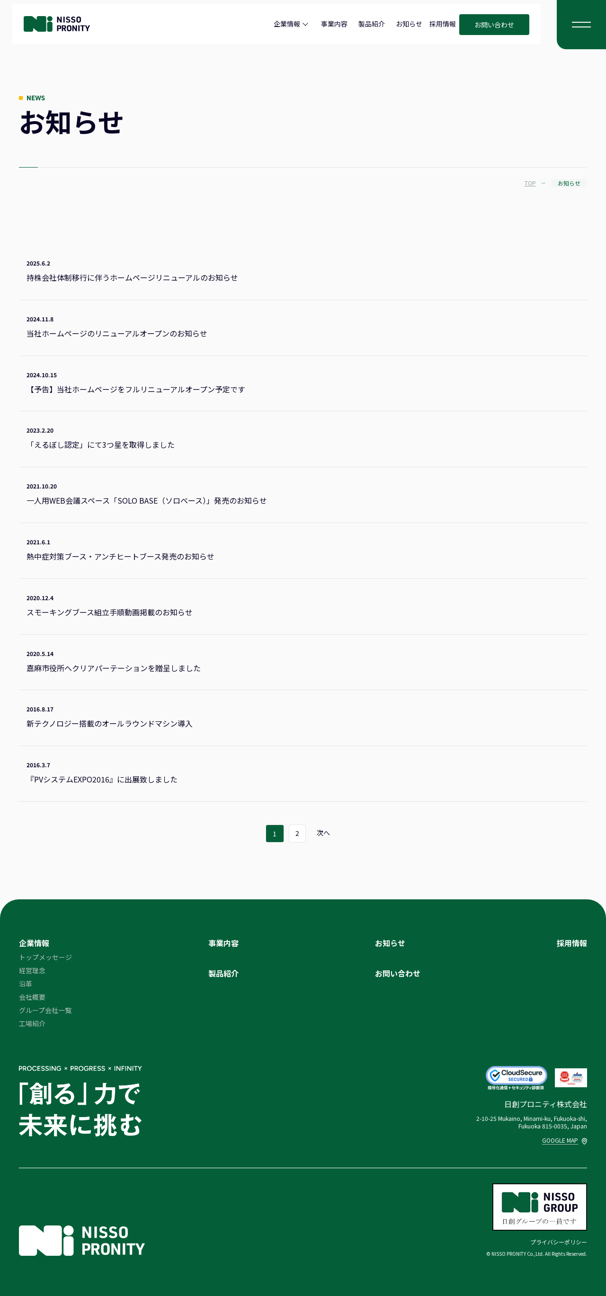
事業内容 (334, 23)
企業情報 (287, 23)
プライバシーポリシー (558, 1242)
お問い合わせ (494, 24)
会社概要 (32, 997)
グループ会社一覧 (45, 1010)
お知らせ (409, 23)
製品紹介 (371, 23)
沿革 (25, 983)
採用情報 (442, 23)
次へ (323, 833)
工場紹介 (32, 1023)
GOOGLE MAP (564, 1140)
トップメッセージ (45, 957)
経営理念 (32, 970)
